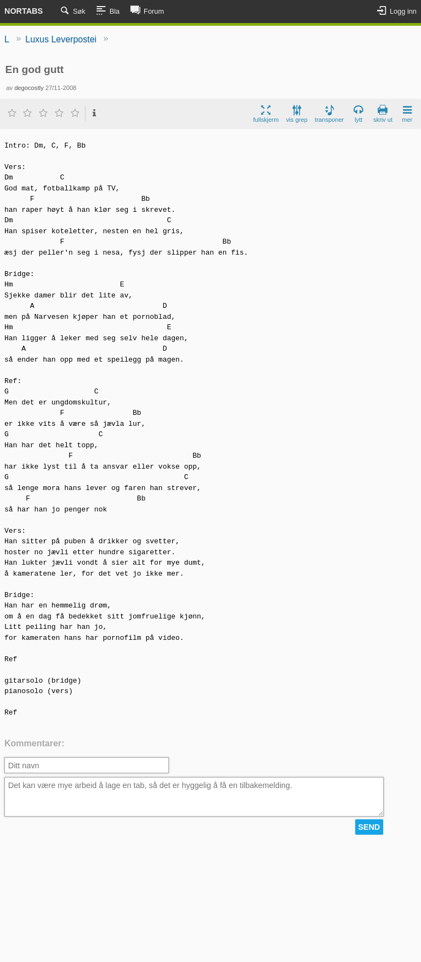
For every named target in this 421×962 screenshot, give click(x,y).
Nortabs (23, 11)
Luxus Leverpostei (60, 39)
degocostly (29, 88)
